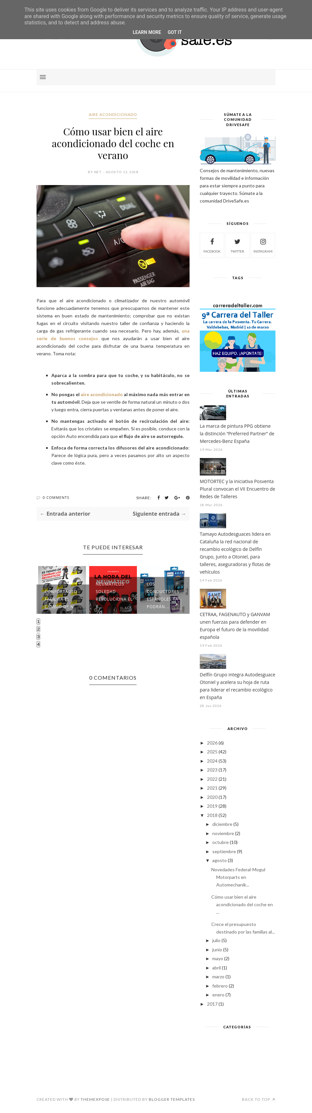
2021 (212, 788)
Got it (175, 32)
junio (217, 949)
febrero (220, 986)
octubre (220, 842)
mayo (217, 958)
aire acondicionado (113, 114)
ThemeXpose (95, 1099)
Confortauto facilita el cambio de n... (61, 599)
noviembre (223, 833)
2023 (212, 770)
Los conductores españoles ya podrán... (163, 595)
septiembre (224, 851)
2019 (212, 806)
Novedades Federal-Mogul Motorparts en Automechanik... (238, 877)
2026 (212, 743)
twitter (237, 244)
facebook (212, 244)
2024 (212, 761)
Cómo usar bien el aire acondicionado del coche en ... (242, 904)
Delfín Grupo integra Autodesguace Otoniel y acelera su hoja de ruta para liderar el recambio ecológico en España (237, 685)
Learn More (147, 32)
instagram (263, 244)
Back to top (258, 1099)
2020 (212, 797)
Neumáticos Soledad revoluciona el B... (114, 595)
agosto (219, 860)
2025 (212, 751)
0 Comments (56, 497)
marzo (218, 976)
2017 (212, 1004)
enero (218, 994)
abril (216, 967)
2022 (212, 779)
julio (216, 940)
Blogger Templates (172, 1099)
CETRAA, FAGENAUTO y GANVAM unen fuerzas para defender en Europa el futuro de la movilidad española (235, 625)
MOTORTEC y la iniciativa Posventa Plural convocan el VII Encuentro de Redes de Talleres (237, 489)
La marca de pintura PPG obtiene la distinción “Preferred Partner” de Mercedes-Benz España (237, 433)
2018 (212, 815)
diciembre (222, 824)
